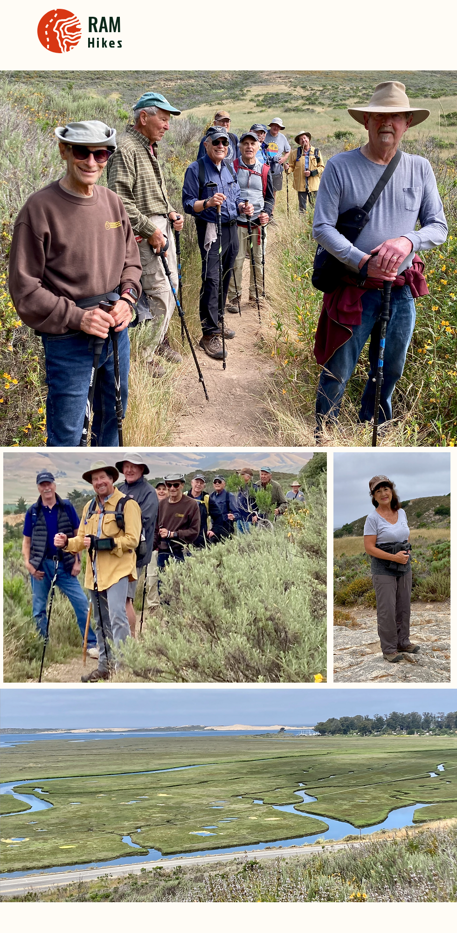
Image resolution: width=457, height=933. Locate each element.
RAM (104, 23)
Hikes (106, 42)
